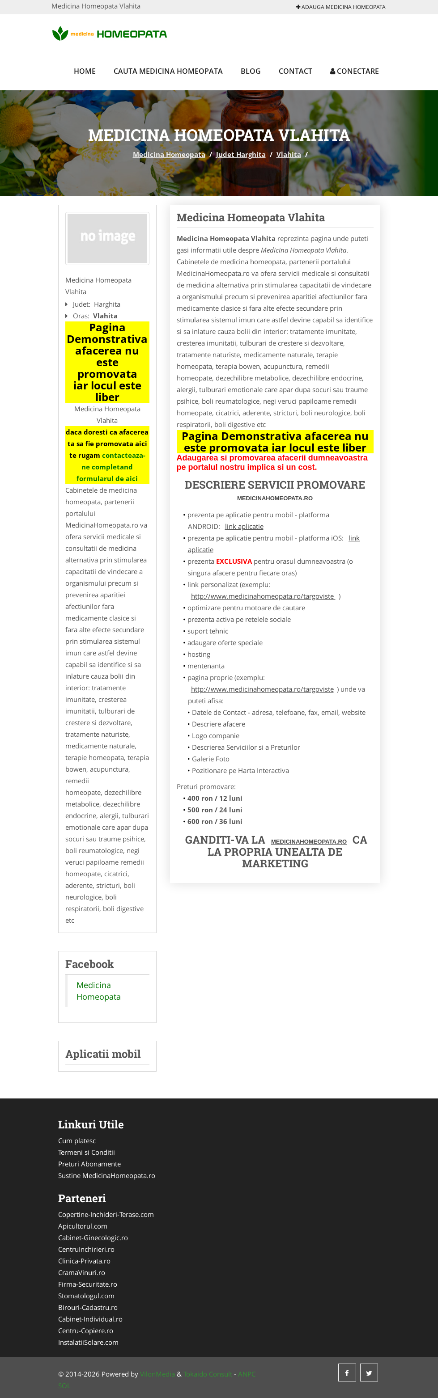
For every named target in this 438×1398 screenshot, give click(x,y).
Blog (251, 71)
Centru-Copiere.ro (85, 1330)
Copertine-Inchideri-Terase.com (106, 1214)
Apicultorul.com (82, 1225)
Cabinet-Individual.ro (90, 1318)
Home (85, 71)
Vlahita (288, 154)
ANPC (246, 1373)
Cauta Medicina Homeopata (168, 71)
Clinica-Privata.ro (84, 1260)
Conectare (354, 71)
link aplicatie (244, 526)
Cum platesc (77, 1140)
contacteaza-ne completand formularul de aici (111, 467)
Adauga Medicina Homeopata (341, 7)
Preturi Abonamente (89, 1163)
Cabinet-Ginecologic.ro (93, 1237)
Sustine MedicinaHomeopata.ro (106, 1175)
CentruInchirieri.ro (86, 1249)
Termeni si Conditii (86, 1152)
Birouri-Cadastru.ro (88, 1307)
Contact (295, 71)
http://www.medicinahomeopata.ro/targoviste (263, 595)
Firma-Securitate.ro (87, 1284)
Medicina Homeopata (169, 154)
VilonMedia (157, 1373)
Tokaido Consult (207, 1373)
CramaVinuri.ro (81, 1272)
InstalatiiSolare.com (88, 1342)
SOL (64, 1385)
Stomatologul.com (86, 1295)
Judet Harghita (241, 154)
